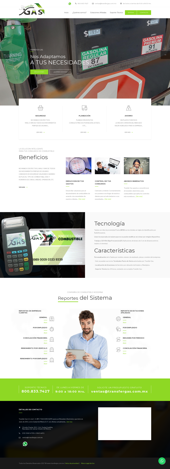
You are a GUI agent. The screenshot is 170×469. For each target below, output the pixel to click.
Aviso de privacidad (72, 463)
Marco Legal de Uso (88, 463)
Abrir (45, 322)
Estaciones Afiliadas (98, 13)
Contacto (144, 12)
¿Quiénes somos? (79, 13)
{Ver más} (82, 199)
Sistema (131, 12)
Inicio (66, 13)
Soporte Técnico (116, 13)
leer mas (69, 422)
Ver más (40, 132)
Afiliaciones (40, 72)
